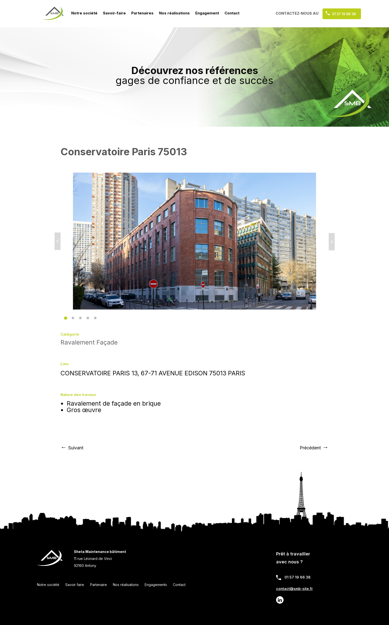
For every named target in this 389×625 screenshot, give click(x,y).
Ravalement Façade (89, 342)
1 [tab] (64, 316)
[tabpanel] (194, 241)
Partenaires (142, 13)
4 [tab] (86, 316)
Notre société (84, 13)
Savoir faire (74, 585)
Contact (232, 13)
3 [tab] (79, 316)
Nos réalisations (174, 13)
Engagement (207, 13)
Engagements (156, 585)
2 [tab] (71, 316)
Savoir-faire (114, 13)
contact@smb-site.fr (294, 588)
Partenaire (98, 585)
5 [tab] (94, 316)
